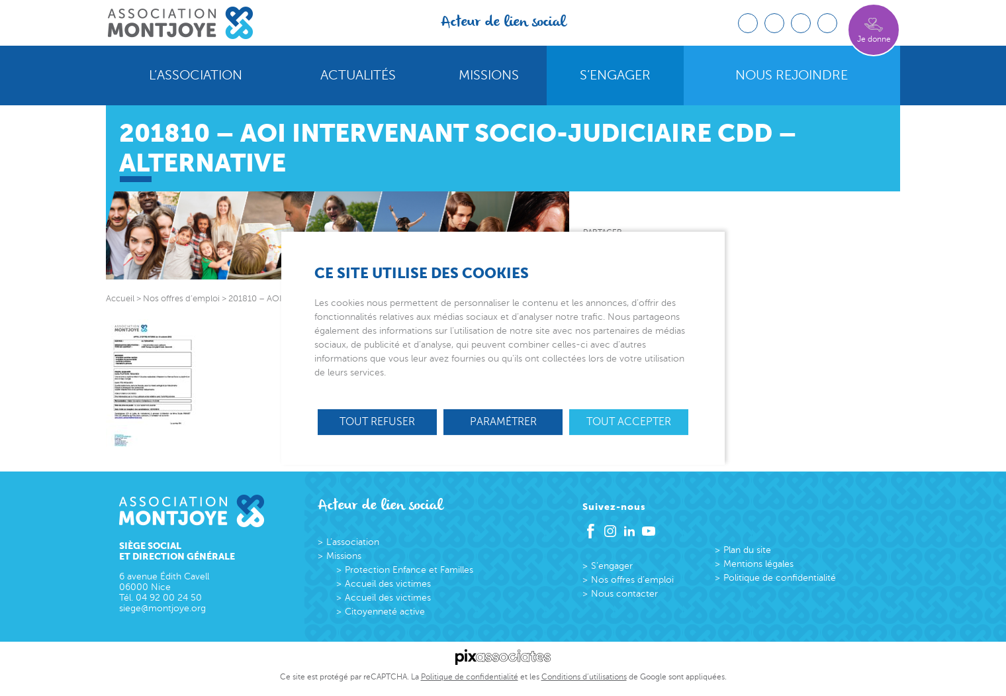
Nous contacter (624, 594)
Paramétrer (503, 421)
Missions (489, 75)
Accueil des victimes (388, 584)
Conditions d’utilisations (584, 676)
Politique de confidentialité (779, 578)
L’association (195, 75)
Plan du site (747, 550)
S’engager (615, 75)
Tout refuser (377, 421)
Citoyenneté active (385, 612)
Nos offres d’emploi (632, 580)
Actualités (358, 75)
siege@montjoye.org (162, 608)
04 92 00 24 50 (169, 598)
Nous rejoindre (791, 75)
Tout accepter (628, 421)
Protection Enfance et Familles (409, 570)
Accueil (120, 298)
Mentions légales (758, 564)
